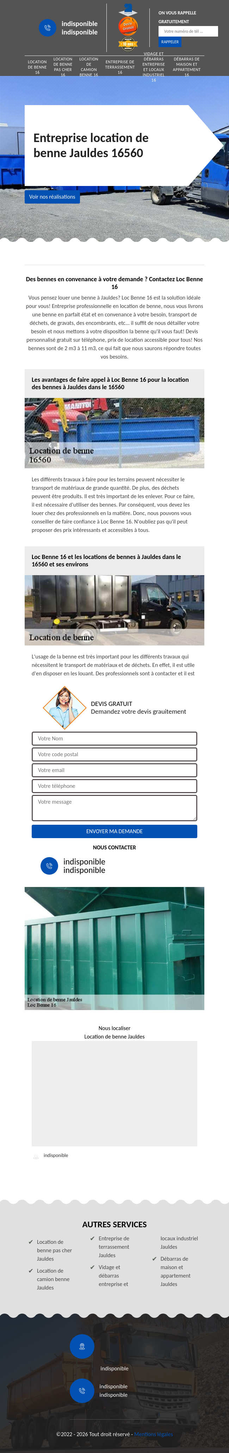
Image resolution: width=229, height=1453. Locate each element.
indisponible (80, 23)
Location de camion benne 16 (88, 67)
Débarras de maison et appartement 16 (187, 67)
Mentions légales (153, 1434)
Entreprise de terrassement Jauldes (114, 1247)
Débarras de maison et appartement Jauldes (176, 1271)
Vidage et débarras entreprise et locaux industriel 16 (153, 67)
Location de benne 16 (37, 67)
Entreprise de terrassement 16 (120, 67)
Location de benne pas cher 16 (63, 67)
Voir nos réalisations (52, 196)
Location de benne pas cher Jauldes (54, 1250)
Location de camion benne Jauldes (53, 1279)
